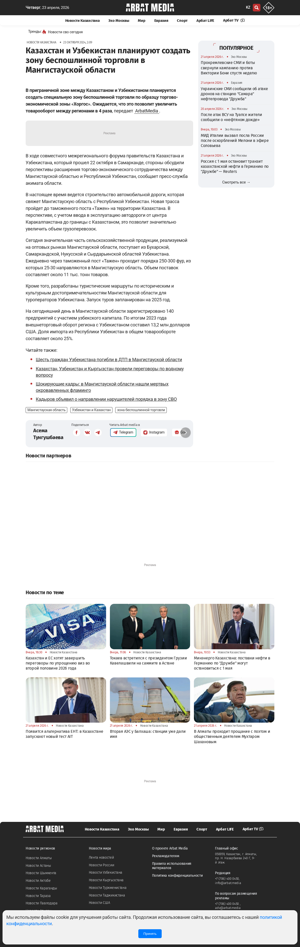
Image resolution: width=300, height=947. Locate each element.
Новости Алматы (39, 858)
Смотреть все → (236, 182)
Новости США (99, 903)
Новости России (101, 865)
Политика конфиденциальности (177, 875)
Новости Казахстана (82, 20)
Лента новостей (101, 857)
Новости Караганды (41, 888)
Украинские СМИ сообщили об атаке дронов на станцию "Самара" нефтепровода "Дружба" (234, 94)
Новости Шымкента (41, 873)
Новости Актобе (38, 880)
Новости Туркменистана (108, 888)
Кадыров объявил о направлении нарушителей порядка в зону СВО (106, 399)
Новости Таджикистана (107, 895)
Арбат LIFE (205, 20)
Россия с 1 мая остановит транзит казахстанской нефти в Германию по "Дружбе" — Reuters (235, 166)
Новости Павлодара (42, 903)
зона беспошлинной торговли (141, 410)
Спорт (182, 20)
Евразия (161, 20)
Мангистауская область (46, 410)
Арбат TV (234, 20)
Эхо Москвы (118, 20)
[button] (185, 432)
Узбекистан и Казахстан (91, 410)
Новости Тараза (38, 896)
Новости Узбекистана (105, 872)
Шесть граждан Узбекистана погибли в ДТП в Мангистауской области (109, 359)
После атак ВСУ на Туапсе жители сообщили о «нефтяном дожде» (231, 117)
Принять (150, 934)
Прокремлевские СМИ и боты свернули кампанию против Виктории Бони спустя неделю (229, 67)
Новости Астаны (38, 865)
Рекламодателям (165, 856)
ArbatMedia (146, 110)
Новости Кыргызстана (106, 880)
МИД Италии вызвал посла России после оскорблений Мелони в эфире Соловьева (235, 140)
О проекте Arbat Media (170, 848)
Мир (141, 20)
